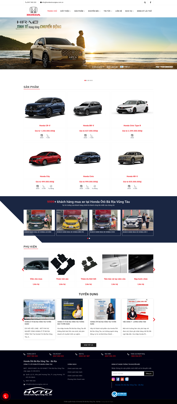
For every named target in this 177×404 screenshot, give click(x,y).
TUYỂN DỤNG (88, 294)
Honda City (45, 176)
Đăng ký (148, 373)
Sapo (111, 401)
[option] (45, 142)
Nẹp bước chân (141, 279)
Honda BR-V (88, 125)
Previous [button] (23, 269)
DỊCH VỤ (129, 11)
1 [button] (85, 80)
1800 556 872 (136, 356)
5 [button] (91, 80)
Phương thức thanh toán (76, 379)
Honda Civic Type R (132, 125)
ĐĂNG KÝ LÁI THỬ (144, 11)
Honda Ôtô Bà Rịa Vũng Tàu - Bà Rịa (129, 385)
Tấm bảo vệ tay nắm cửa (115, 279)
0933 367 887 (84, 356)
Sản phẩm (31, 87)
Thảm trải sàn (62, 279)
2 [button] (86, 80)
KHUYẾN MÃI (94, 11)
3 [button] (88, 80)
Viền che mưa (36, 279)
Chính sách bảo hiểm (75, 376)
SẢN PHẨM (79, 11)
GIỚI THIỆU (65, 11)
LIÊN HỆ (118, 11)
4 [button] (90, 80)
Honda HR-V (132, 176)
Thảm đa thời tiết (88, 279)
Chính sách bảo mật (75, 368)
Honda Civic (88, 176)
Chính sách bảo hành (75, 372)
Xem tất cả (88, 345)
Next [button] (154, 269)
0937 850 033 (58, 356)
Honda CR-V (44, 125)
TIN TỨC (108, 11)
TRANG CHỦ (52, 11)
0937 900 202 (31, 2)
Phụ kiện (30, 246)
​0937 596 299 (110, 356)
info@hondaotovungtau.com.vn (52, 2)
